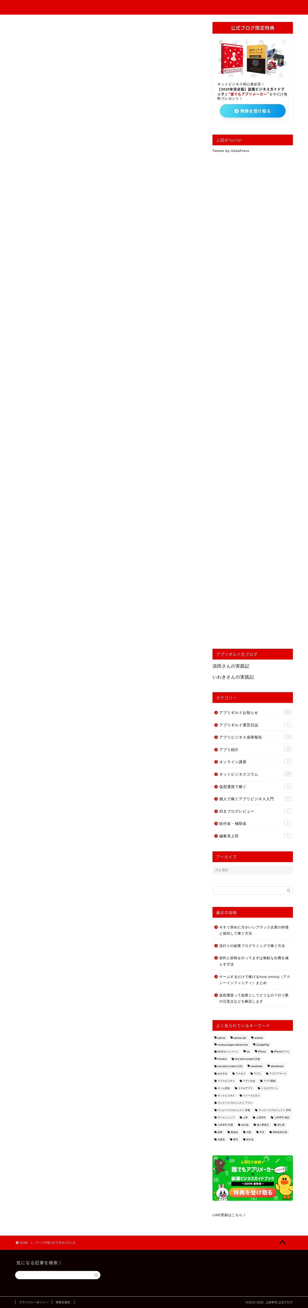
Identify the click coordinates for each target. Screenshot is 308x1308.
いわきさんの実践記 (233, 677)
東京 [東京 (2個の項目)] (235, 1139)
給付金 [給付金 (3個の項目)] (250, 1139)
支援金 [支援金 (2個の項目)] (221, 1139)
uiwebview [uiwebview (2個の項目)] (256, 1066)
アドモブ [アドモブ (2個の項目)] (240, 1073)
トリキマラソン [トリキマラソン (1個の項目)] (269, 1088)
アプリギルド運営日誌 (48, 232)
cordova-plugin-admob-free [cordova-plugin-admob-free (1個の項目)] (233, 1044)
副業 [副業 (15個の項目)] (220, 1132)
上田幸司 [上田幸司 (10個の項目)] (261, 1117)
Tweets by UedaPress (230, 151)
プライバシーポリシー (33, 1302)
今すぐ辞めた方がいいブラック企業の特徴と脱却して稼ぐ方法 (254, 930)
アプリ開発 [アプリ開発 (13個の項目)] (269, 1081)
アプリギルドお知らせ (227, 7)
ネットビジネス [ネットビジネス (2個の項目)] (226, 1095)
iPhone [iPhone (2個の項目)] (262, 1051)
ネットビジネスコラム (48, 258)
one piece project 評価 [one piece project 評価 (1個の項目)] (247, 1059)
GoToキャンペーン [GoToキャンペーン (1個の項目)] (228, 1051)
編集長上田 (37, 290)
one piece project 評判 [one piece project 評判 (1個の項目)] (230, 1066)
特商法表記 (63, 1302)
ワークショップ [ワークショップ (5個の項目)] (226, 1117)
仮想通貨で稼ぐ (41, 264)
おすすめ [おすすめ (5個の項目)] (222, 1073)
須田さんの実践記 (231, 666)
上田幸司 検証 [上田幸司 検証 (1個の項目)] (281, 1117)
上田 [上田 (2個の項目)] (245, 1117)
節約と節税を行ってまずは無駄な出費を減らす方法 (254, 961)
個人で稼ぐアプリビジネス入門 (118, 7)
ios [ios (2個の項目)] (248, 1051)
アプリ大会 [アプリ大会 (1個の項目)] (249, 1081)
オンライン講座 (41, 251)
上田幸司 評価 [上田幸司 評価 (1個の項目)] (225, 1124)
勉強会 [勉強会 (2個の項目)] (234, 1132)
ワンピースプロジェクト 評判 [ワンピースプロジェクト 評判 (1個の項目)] (274, 1110)
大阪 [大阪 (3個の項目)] (248, 1132)
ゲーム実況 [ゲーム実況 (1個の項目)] (224, 1088)
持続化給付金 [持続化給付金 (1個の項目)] (280, 1132)
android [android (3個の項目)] (258, 1038)
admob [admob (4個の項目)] (221, 1038)
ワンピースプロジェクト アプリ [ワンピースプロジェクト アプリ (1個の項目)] (235, 1102)
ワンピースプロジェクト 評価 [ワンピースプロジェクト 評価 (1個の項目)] (234, 1110)
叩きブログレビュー (46, 277)
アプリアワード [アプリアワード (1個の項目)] (277, 1073)
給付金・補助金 (41, 284)
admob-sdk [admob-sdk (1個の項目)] (240, 1038)
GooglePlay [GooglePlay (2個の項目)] (263, 1044)
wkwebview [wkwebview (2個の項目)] (277, 1066)
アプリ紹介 (37, 245)
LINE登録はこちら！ (229, 1215)
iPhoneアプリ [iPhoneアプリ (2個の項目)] (281, 1051)
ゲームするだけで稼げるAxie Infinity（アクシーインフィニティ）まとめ (255, 980)
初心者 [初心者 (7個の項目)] (281, 1124)
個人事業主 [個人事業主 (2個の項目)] (263, 1124)
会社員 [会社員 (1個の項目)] (245, 1124)
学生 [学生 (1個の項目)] (262, 1132)
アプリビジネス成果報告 (176, 7)
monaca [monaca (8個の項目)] (222, 1059)
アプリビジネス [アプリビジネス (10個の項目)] (226, 1081)
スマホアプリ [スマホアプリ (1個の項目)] (245, 1088)
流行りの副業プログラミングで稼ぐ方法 (252, 946)
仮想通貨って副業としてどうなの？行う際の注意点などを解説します (254, 998)
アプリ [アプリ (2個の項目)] (257, 1073)
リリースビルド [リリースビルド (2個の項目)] (251, 1095)
